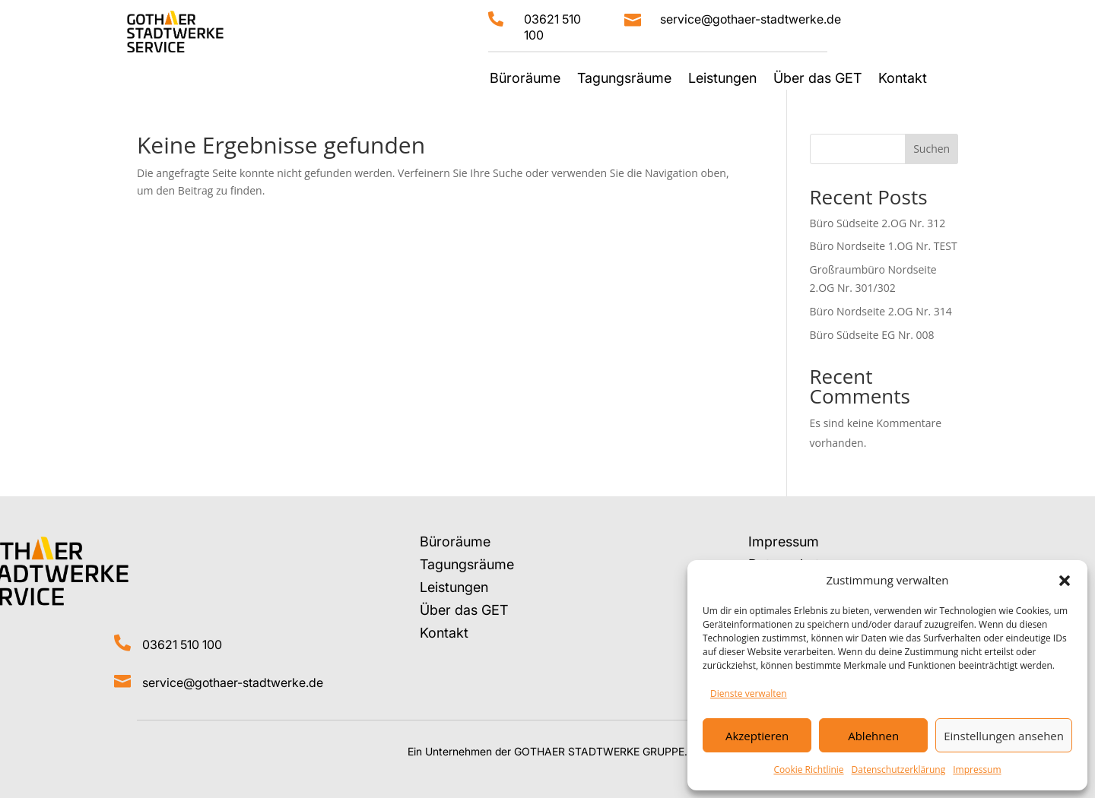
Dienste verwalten (748, 693)
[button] (1064, 580)
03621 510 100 (182, 644)
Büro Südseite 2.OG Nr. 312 (878, 223)
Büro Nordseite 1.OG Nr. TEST (883, 246)
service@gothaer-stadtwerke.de (750, 19)
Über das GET (817, 79)
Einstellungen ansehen (1004, 735)
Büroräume (525, 79)
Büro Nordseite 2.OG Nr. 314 (881, 311)
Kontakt (902, 79)
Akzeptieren (757, 735)
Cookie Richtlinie (808, 769)
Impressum (977, 769)
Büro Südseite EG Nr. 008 (872, 335)
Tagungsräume (624, 79)
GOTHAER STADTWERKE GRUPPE (599, 751)
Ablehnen (873, 735)
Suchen (931, 148)
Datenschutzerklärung (899, 769)
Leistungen (722, 79)
